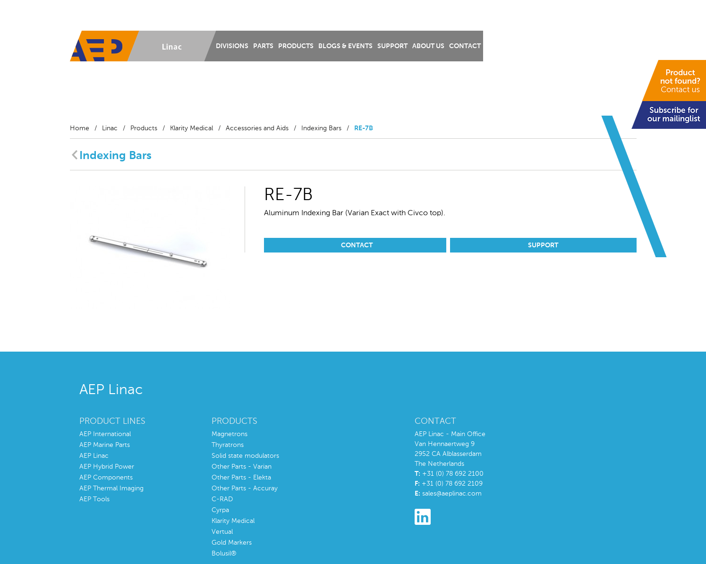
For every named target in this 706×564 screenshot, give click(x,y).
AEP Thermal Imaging (111, 488)
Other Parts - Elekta (241, 477)
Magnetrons (229, 434)
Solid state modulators (245, 456)
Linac (110, 128)
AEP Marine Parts (104, 445)
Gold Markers (232, 542)
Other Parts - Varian (242, 466)
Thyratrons (228, 445)
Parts (263, 46)
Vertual (222, 532)
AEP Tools (94, 499)
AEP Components (106, 477)
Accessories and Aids (257, 128)
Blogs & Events (345, 46)
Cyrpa (220, 510)
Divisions (232, 46)
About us (428, 46)
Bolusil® (224, 553)
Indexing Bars (321, 128)
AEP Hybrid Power (106, 466)
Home (79, 128)
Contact (465, 46)
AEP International (105, 434)
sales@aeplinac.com (452, 493)
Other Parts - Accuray (245, 488)
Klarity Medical (191, 128)
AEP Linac (94, 456)
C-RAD (222, 499)
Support (392, 46)
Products (296, 46)
